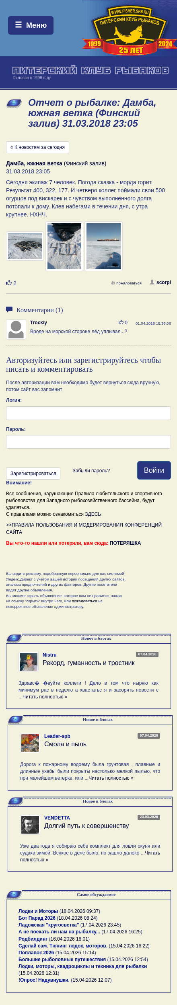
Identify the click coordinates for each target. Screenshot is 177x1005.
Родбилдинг (33, 939)
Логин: (14, 400)
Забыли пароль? (91, 471)
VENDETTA (57, 818)
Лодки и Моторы (38, 911)
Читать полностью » (45, 697)
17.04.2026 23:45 (100, 925)
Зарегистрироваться (33, 473)
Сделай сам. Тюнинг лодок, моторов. (64, 946)
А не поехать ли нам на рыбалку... (59, 932)
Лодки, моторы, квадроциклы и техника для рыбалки (83, 966)
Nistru (50, 655)
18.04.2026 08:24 (77, 918)
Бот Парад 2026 (37, 918)
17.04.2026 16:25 (121, 932)
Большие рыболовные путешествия (62, 959)
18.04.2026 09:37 (80, 911)
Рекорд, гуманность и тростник (89, 662)
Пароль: (16, 429)
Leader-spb (57, 736)
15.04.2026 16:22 (129, 946)
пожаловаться (126, 283)
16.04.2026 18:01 (69, 939)
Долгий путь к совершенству (86, 825)
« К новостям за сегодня (37, 147)
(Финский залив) (56, 163)
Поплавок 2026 (36, 953)
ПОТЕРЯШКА (125, 543)
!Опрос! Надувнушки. (44, 980)
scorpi (160, 282)
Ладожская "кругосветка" (49, 925)
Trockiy (38, 322)
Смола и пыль (65, 744)
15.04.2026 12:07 (91, 980)
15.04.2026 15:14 (75, 953)
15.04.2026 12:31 (39, 973)
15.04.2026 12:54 (127, 959)
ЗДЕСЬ (93, 514)
